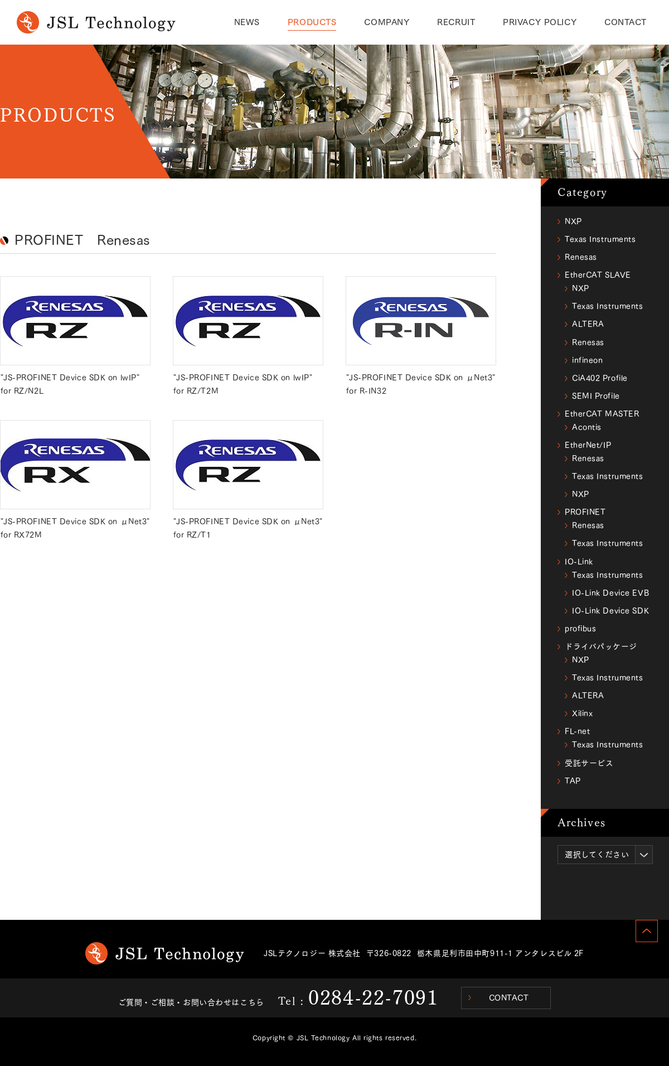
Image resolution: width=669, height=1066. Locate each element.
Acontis (587, 427)
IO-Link (579, 562)
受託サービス (589, 763)
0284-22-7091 (373, 997)
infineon (587, 360)
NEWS (247, 22)
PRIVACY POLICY (539, 22)
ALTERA (588, 324)
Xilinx (582, 713)
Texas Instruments (600, 239)
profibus (580, 629)
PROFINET (585, 512)
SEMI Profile (596, 396)
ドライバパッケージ (601, 646)
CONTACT (625, 22)
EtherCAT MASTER (602, 414)
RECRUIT (456, 22)
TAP (573, 781)
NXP (573, 221)
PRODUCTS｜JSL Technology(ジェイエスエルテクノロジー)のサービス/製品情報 (96, 22)
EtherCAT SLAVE (598, 275)
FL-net (577, 731)
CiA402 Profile (600, 378)
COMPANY (386, 22)
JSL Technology (164, 953)
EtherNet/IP (588, 445)
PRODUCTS (312, 22)
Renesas (581, 257)
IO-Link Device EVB (610, 593)
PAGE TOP (647, 931)
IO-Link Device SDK (610, 611)
